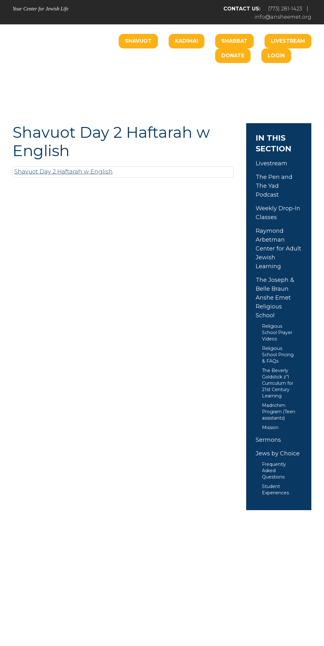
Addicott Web (113, 623)
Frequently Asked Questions (274, 470)
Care (174, 76)
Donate (232, 56)
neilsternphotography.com (244, 623)
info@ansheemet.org (282, 17)
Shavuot (138, 41)
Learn (150, 95)
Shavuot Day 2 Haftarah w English (63, 171)
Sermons (268, 439)
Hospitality (286, 76)
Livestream (288, 41)
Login (276, 56)
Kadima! (186, 41)
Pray (104, 587)
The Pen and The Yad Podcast (274, 186)
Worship (145, 76)
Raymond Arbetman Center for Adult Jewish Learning (278, 248)
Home (31, 587)
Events (260, 587)
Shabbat (234, 41)
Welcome (109, 76)
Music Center (114, 95)
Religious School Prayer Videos (277, 332)
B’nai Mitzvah (243, 76)
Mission (270, 427)
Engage (203, 76)
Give (229, 587)
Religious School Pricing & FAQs (278, 354)
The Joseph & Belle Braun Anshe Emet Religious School (275, 297)
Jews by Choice (278, 453)
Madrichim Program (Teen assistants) (278, 411)
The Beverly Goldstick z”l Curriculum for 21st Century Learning (277, 383)
